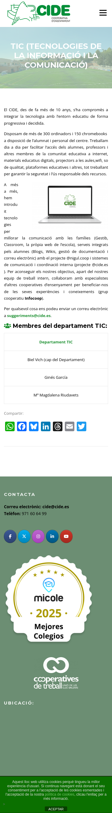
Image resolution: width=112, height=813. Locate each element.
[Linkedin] (52, 536)
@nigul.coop (77, 258)
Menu (103, 12)
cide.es (102, 264)
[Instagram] (38, 536)
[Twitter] (24, 536)
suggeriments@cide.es (29, 315)
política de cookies (59, 794)
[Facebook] (10, 536)
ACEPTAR (56, 809)
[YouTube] (66, 536)
